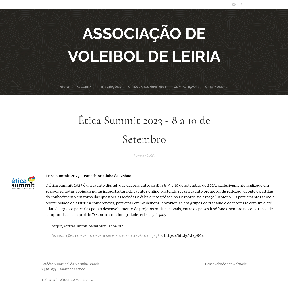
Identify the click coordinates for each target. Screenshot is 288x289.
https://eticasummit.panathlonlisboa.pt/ (87, 226)
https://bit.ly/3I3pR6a (184, 235)
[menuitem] (60, 87)
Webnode (239, 264)
